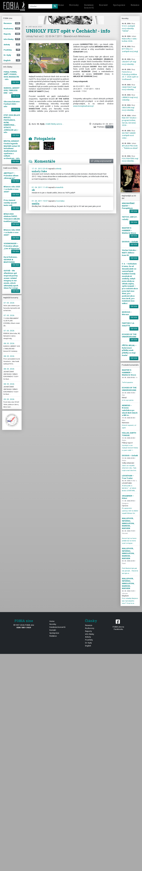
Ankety (88, 637)
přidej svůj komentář (101, 161)
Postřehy (89, 640)
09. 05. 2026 (9, 399)
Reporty (88, 631)
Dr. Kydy (88, 643)
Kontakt (103, 4)
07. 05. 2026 (9, 303)
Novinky (74, 4)
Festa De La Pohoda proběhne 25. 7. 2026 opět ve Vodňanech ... (130, 74)
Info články (89, 634)
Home (61, 4)
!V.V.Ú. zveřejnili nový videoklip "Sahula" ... (128, 27)
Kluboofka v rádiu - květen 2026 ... (130, 38)
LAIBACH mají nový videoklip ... (130, 97)
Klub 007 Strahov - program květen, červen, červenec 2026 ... (129, 120)
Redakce (53, 636)
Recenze (88, 625)
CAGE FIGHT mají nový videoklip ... (129, 87)
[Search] (42, 6)
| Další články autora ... (54, 124)
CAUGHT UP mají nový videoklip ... (129, 61)
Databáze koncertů (89, 6)
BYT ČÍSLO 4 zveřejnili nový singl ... (130, 50)
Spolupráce (119, 4)
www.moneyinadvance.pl (83, 106)
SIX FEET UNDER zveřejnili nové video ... (129, 134)
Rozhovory (89, 628)
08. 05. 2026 (9, 343)
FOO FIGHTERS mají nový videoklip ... (130, 158)
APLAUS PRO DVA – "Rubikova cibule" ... (130, 147)
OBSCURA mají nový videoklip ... (129, 107)
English (88, 646)
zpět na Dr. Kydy (34, 27)
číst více (16, 82)
